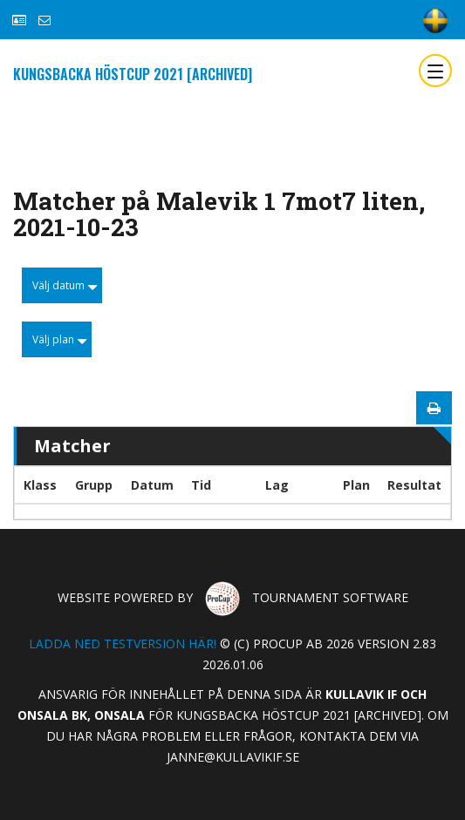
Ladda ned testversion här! (122, 643)
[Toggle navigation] (435, 70)
